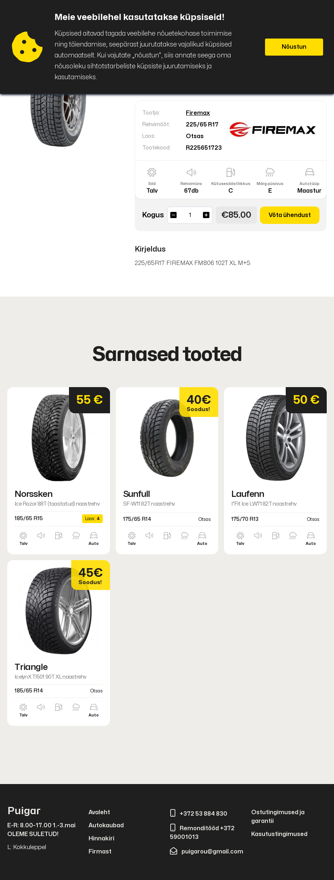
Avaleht (99, 812)
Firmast (100, 852)
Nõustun (294, 47)
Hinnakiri (101, 838)
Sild (152, 184)
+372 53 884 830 (198, 814)
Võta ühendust (290, 215)
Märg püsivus (270, 184)
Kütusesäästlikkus (230, 184)
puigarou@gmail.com (206, 852)
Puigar (24, 811)
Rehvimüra (191, 184)
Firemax (198, 113)
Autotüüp (309, 184)
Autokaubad (106, 825)
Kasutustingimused (279, 834)
